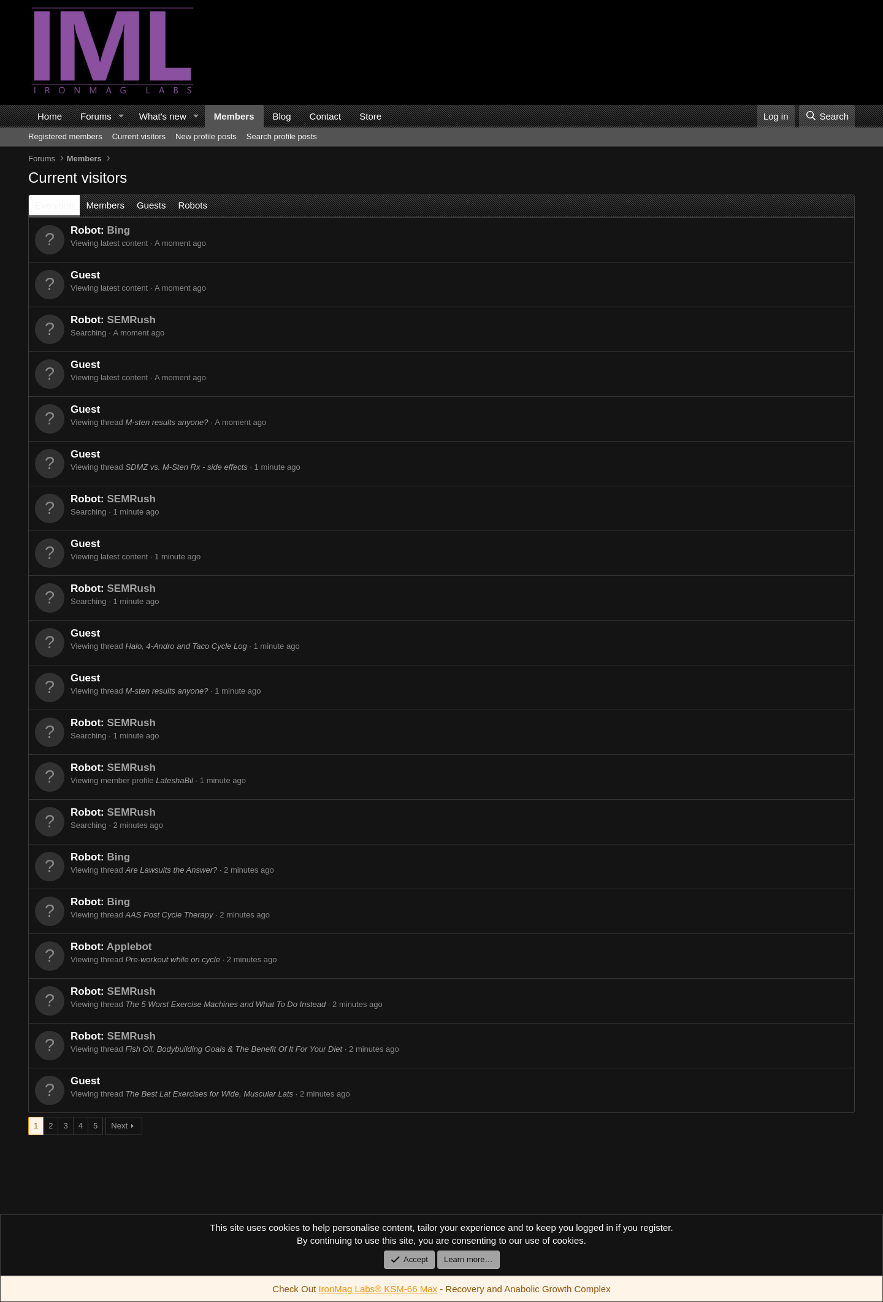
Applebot (129, 946)
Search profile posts (282, 136)
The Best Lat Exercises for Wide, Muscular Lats (209, 1093)
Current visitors (139, 136)
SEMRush (131, 320)
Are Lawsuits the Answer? (171, 870)
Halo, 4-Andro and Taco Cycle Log (186, 646)
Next (119, 1125)
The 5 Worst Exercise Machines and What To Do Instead (225, 1004)
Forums (96, 116)
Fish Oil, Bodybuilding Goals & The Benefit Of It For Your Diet (233, 1049)
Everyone (54, 205)
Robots (192, 205)
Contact (326, 116)
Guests (151, 205)
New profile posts (206, 136)
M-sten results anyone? (166, 422)
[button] (121, 116)
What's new (162, 116)
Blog (282, 116)
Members (234, 116)
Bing (118, 230)
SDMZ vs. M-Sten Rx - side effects (186, 467)
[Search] (827, 116)
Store (370, 116)
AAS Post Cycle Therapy (169, 914)
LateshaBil (174, 780)
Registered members (65, 136)
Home (49, 116)
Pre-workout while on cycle (172, 959)
